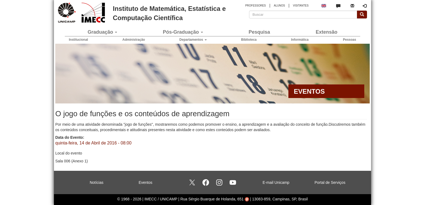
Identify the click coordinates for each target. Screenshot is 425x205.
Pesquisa (259, 32)
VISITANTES (301, 5)
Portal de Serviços (330, 182)
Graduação (102, 32)
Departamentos (193, 40)
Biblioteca (248, 40)
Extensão (326, 32)
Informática (300, 40)
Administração (134, 40)
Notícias (97, 182)
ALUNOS (279, 5)
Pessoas (349, 40)
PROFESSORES (255, 5)
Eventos (145, 182)
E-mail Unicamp (276, 182)
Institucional (78, 40)
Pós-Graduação (183, 32)
